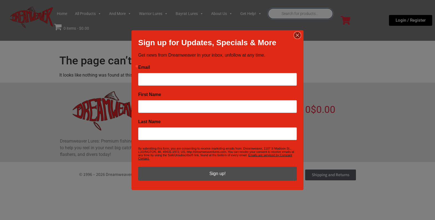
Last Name (149, 122)
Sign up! (217, 173)
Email (144, 67)
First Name (149, 94)
